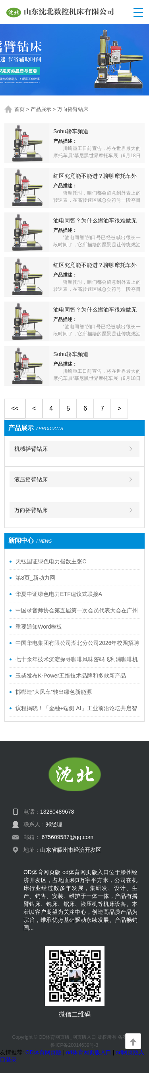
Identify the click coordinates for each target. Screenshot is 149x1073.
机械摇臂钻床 (31, 449)
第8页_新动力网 (35, 577)
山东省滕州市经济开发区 (70, 850)
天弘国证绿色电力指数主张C (50, 561)
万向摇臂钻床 (72, 109)
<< (15, 408)
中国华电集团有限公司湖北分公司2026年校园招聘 (77, 643)
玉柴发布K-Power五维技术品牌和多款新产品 (70, 675)
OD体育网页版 (43, 1052)
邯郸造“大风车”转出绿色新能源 (53, 692)
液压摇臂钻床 (31, 479)
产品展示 (41, 109)
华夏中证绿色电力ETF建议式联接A (58, 594)
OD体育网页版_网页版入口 (67, 1037)
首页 (19, 109)
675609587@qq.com (67, 837)
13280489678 (57, 811)
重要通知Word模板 (38, 626)
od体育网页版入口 (88, 1052)
